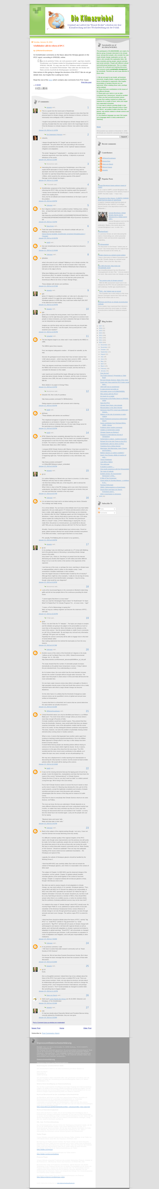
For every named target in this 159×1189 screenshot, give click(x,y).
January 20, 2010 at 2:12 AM (48, 159)
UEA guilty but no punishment (109, 386)
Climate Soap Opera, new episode (111, 405)
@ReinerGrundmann (53, 711)
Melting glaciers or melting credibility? (112, 453)
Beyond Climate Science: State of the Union (114, 380)
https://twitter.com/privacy (45, 1149)
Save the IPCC (105, 403)
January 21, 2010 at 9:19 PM (48, 582)
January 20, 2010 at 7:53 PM (48, 222)
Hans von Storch (52, 995)
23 (87, 827)
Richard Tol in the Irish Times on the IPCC (113, 441)
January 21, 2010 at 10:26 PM (48, 614)
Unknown (50, 205)
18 (87, 586)
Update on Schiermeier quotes (110, 430)
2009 (101, 496)
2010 (101, 342)
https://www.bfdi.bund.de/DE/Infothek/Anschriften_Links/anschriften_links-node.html (63, 1107)
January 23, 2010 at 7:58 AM (48, 939)
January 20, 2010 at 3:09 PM (48, 201)
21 (87, 711)
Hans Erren (50, 226)
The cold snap (104, 464)
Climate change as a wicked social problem (112, 255)
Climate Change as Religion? (109, 432)
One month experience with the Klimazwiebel (114, 469)
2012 (101, 338)
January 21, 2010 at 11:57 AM (48, 286)
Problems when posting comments (111, 427)
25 (87, 965)
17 (87, 544)
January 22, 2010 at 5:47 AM (48, 645)
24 (87, 943)
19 (87, 618)
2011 (101, 340)
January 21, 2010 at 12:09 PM (48, 304)
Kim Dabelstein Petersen (54, 134)
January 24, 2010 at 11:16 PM (48, 991)
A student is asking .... (107, 466)
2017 (101, 326)
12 (87, 391)
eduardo (49, 107)
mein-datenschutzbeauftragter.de (65, 1183)
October (103, 349)
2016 (101, 328)
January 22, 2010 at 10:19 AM (48, 764)
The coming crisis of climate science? (111, 280)
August (103, 354)
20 (87, 649)
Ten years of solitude (106, 471)
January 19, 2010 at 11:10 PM (48, 130)
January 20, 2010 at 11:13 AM (48, 180)
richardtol (49, 336)
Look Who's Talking (106, 462)
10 (87, 308)
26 (87, 995)
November (104, 347)
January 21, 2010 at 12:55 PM (48, 332)
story (50, 80)
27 (87, 1007)
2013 (101, 335)
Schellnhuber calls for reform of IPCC (48, 46)
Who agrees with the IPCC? (109, 394)
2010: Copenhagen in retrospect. (110, 494)
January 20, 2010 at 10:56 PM (48, 238)
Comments (102, 513)
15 (87, 470)
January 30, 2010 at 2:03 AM (48, 1017)
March (103, 366)
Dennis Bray (106, 161)
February (104, 368)
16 (87, 497)
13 (87, 409)
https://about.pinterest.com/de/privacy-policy (51, 1177)
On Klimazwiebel (103, 244)
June (102, 359)
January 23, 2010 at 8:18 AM (48, 962)
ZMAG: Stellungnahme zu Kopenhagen (112, 487)
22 (87, 768)
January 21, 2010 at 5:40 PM (48, 466)
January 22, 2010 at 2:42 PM (48, 823)
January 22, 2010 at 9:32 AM (48, 707)
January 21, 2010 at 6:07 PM (48, 493)
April (102, 363)
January (103, 371)
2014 (101, 333)
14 (87, 432)
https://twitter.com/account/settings (48, 1154)
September (104, 352)
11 (87, 336)
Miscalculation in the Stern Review (111, 407)
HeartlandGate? (103, 231)
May (102, 361)
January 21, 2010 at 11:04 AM (48, 250)
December (104, 345)
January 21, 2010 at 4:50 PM (48, 405)
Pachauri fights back (106, 485)
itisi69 (48, 242)
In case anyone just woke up (109, 389)
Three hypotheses (106, 459)
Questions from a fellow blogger (110, 446)
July (102, 356)
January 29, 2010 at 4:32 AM (48, 1003)
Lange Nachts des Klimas (58, 999)
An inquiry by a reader (107, 396)
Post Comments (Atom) (51, 1033)
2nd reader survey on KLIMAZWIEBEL (112, 391)
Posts (101, 509)
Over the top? (104, 373)
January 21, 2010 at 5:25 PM (48, 428)
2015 (101, 330)
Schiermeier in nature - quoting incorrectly (113, 439)
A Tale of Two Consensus (108, 478)
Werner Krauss (107, 167)
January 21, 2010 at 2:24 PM (48, 387)
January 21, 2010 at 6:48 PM (48, 540)
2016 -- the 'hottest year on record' (110, 291)
